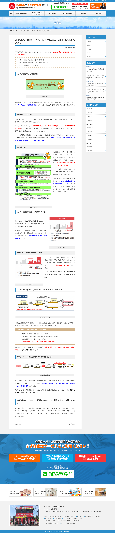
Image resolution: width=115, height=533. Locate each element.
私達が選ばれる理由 (50, 516)
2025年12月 (89, 124)
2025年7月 (89, 139)
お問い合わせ (55, 520)
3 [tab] (24, 524)
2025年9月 (89, 131)
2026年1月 (89, 120)
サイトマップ (103, 0)
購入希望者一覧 (89, 516)
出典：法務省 (33, 207)
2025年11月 (89, 128)
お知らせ (88, 49)
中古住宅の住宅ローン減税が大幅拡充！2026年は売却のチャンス (95, 97)
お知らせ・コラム (77, 518)
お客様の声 (89, 45)
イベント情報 (89, 41)
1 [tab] (21, 524)
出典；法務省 (45, 96)
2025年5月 (89, 147)
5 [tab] (27, 524)
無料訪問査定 (57, 518)
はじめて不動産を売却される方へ (66, 516)
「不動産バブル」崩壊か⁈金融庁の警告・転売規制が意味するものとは (95, 77)
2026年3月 (89, 112)
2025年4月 (89, 150)
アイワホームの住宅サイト (68, 523)
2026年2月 (89, 116)
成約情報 (88, 56)
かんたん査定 (48, 518)
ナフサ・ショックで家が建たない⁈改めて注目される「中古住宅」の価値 (95, 69)
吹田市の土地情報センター (52, 523)
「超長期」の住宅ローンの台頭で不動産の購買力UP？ (95, 83)
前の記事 (19, 424)
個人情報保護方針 (94, 0)
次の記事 (71, 424)
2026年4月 (89, 109)
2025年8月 (89, 135)
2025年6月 (89, 143)
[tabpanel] (24, 515)
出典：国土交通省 (45, 317)
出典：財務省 (61, 247)
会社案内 (47, 520)
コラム (16, 31)
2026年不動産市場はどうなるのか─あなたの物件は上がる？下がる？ (95, 90)
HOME (10, 31)
